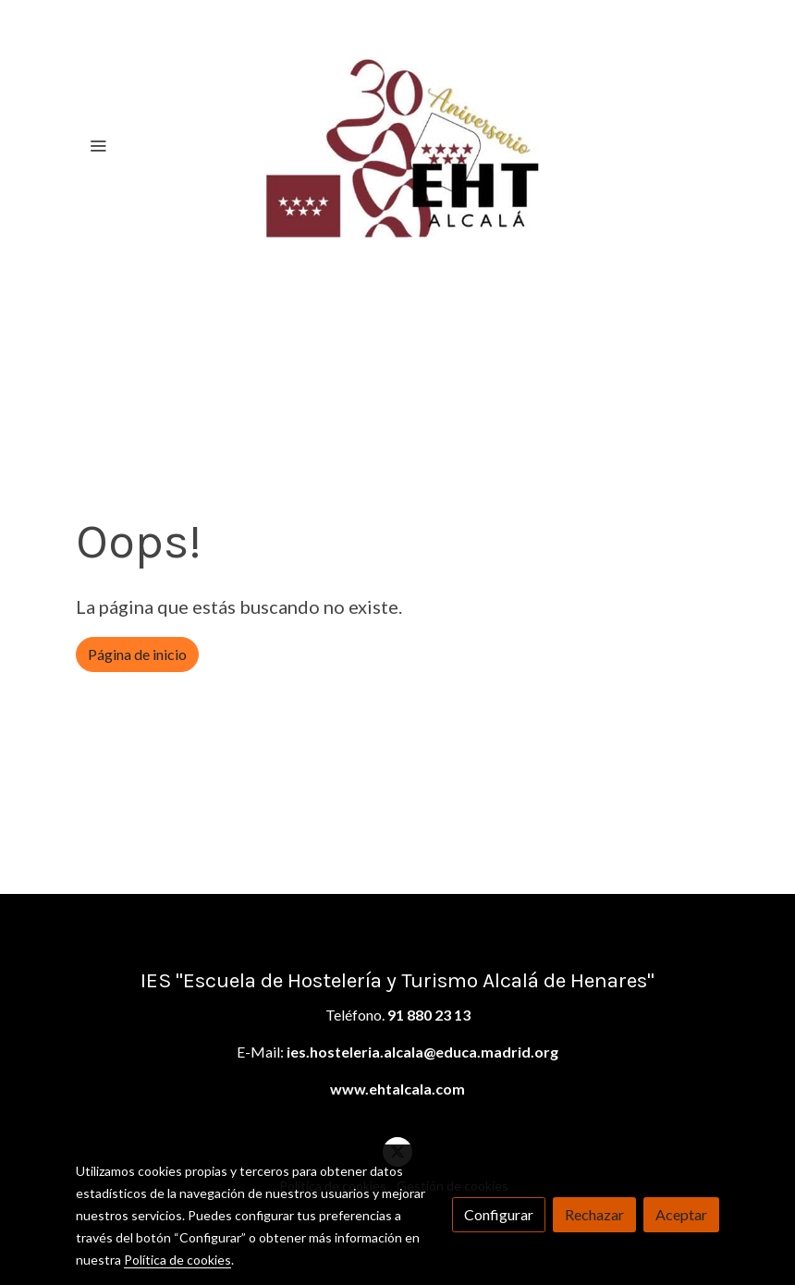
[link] (397, 145)
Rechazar (594, 1214)
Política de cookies (177, 1259)
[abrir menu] (98, 145)
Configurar (498, 1214)
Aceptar (681, 1214)
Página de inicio (137, 654)
